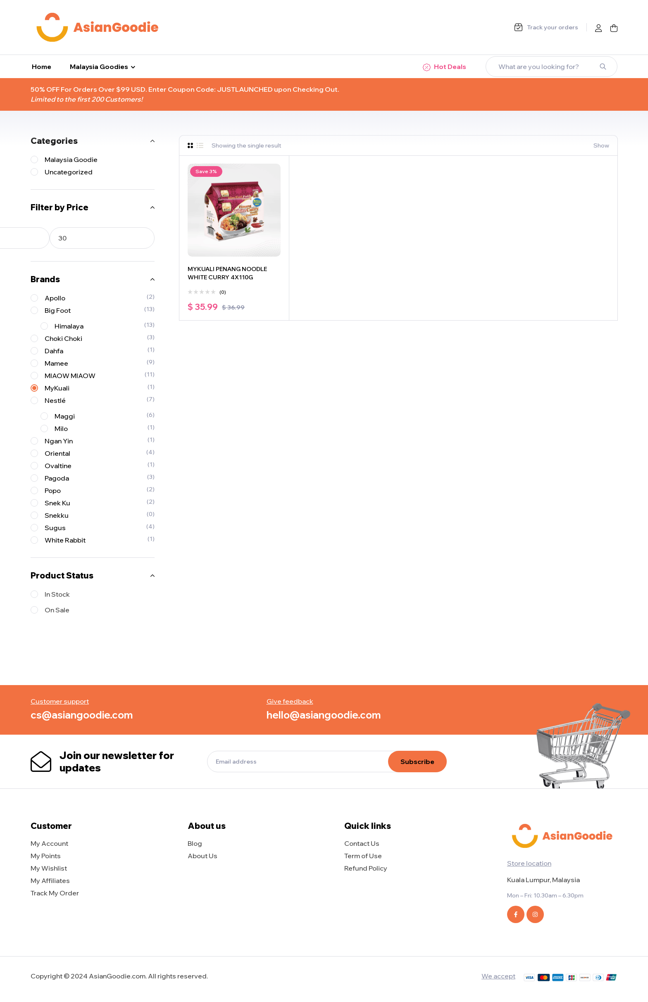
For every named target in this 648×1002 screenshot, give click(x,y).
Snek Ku (57, 503)
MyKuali (57, 388)
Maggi (65, 416)
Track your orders (552, 27)
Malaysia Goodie (71, 159)
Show (601, 145)
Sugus (55, 528)
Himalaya (69, 326)
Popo (53, 490)
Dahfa (54, 351)
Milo (61, 428)
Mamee (56, 363)
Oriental (57, 453)
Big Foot (58, 310)
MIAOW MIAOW (70, 375)
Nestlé (55, 400)
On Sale (57, 610)
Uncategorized (69, 172)
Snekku (57, 515)
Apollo (55, 298)
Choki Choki (63, 338)
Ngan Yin (59, 441)
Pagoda (57, 478)
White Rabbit (65, 540)
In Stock (57, 594)
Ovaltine (58, 466)
